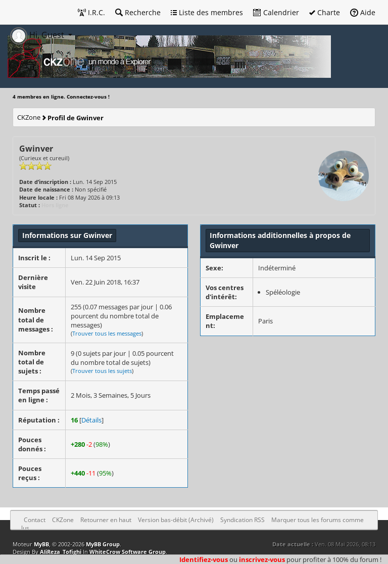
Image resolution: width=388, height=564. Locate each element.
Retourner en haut (105, 519)
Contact (34, 519)
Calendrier (276, 12)
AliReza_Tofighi (60, 551)
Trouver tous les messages (106, 333)
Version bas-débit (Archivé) (176, 519)
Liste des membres (207, 12)
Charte (324, 12)
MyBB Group (103, 544)
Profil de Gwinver (75, 117)
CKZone (28, 117)
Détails (91, 420)
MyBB (41, 544)
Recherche (138, 12)
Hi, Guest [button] (38, 34)
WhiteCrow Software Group (127, 551)
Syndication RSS (242, 519)
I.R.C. (91, 12)
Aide (362, 12)
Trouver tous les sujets (102, 370)
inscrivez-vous (262, 559)
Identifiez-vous (203, 559)
